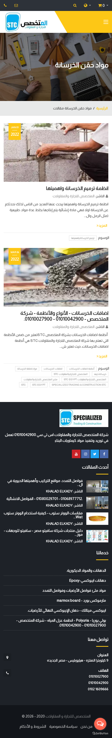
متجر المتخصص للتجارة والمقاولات (40, 379)
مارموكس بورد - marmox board (81, 600)
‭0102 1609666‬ (98, 689)
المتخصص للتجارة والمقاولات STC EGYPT (85, 379)
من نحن (86, 726)
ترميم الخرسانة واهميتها (82, 238)
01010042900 (98, 683)
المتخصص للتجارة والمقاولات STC (71, 374)
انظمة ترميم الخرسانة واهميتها (77, 188)
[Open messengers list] (100, 724)
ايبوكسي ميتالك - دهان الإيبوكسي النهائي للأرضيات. (66, 610)
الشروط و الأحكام (33, 726)
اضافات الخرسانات (53, 368)
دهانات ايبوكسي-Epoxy (87, 580)
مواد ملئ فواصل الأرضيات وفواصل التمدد (74, 590)
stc (23, 384)
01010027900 (98, 676)
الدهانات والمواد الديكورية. (86, 570)
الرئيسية (102, 108)
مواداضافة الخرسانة (27, 368)
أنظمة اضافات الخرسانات (81, 368)
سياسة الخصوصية (63, 726)
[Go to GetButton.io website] (100, 733)
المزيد (102, 226)
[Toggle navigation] (105, 23)
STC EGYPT (38, 384)
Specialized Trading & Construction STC (79, 384)
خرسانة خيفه (100, 374)
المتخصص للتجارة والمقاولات (73, 196)
